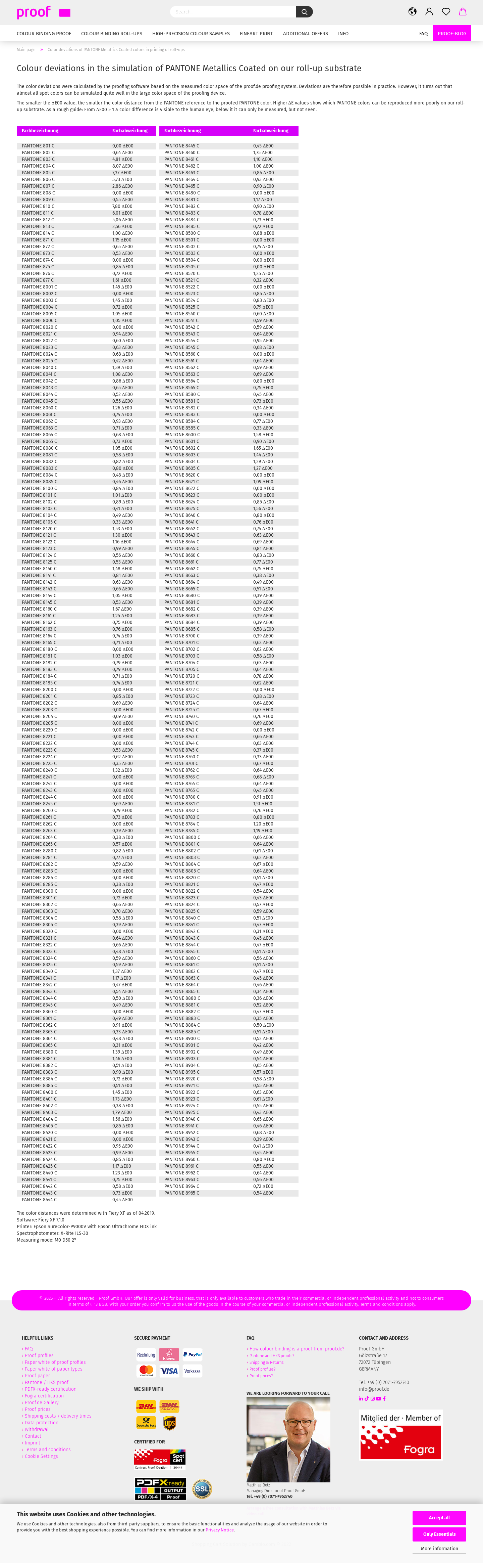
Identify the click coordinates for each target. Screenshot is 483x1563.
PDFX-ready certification (51, 1389)
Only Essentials (439, 1534)
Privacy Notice (220, 1529)
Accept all (439, 1518)
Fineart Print (256, 34)
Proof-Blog (452, 34)
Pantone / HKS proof (46, 1382)
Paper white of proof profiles (55, 1362)
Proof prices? (261, 1376)
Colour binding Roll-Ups (111, 34)
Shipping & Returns (267, 1362)
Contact (33, 1436)
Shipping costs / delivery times (58, 1416)
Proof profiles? (262, 1369)
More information (439, 1549)
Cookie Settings (41, 1456)
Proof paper (37, 1376)
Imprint (32, 1443)
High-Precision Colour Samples (191, 34)
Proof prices (38, 1409)
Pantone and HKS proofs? (272, 1355)
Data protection (41, 1423)
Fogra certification (44, 1396)
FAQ (423, 34)
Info (343, 34)
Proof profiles (39, 1355)
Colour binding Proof (44, 34)
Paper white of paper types (54, 1369)
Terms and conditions (48, 1450)
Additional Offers (305, 34)
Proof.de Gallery (42, 1402)
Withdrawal (37, 1429)
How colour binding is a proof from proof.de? (297, 1349)
